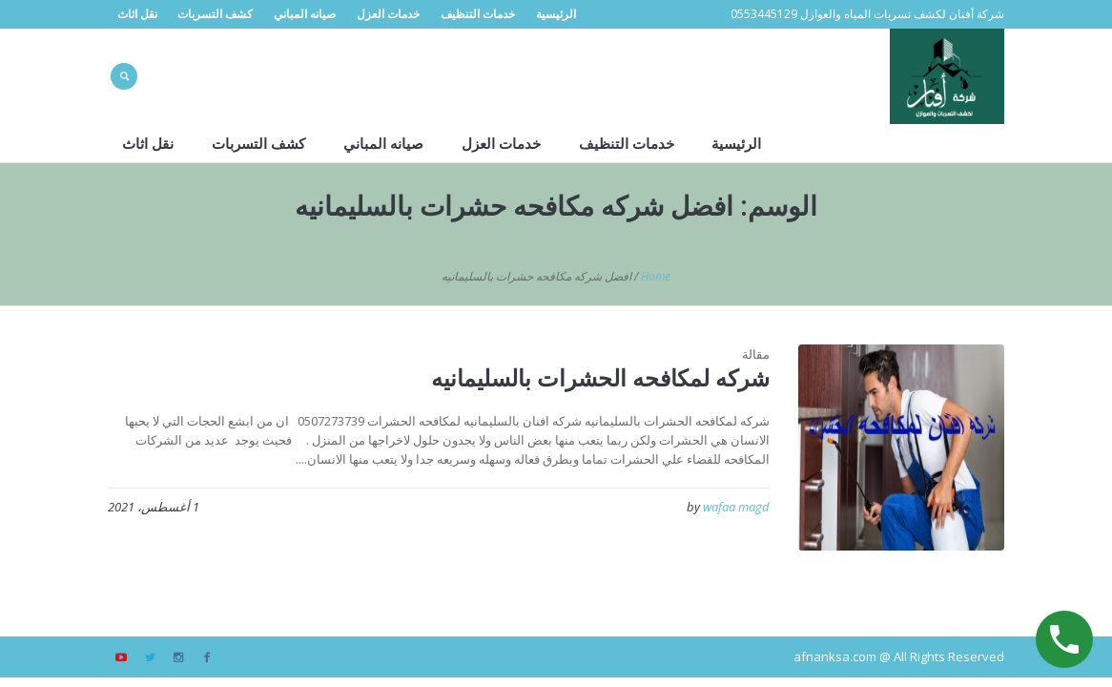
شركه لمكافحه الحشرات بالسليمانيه (600, 377)
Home (655, 276)
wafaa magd (736, 506)
